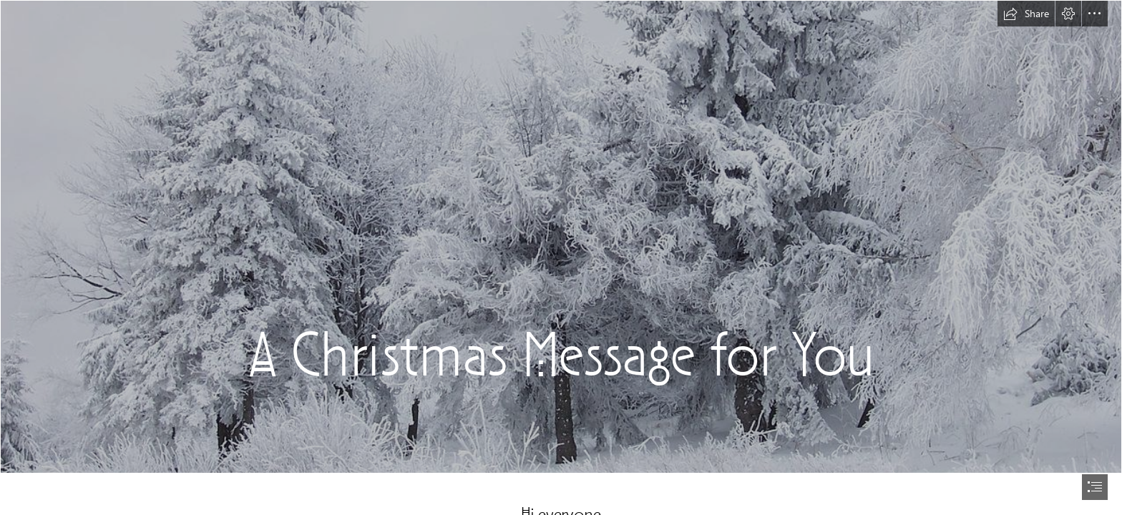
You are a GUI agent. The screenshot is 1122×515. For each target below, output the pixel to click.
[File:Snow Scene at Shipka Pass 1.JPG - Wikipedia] (561, 237)
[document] (561, 257)
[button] (1026, 13)
